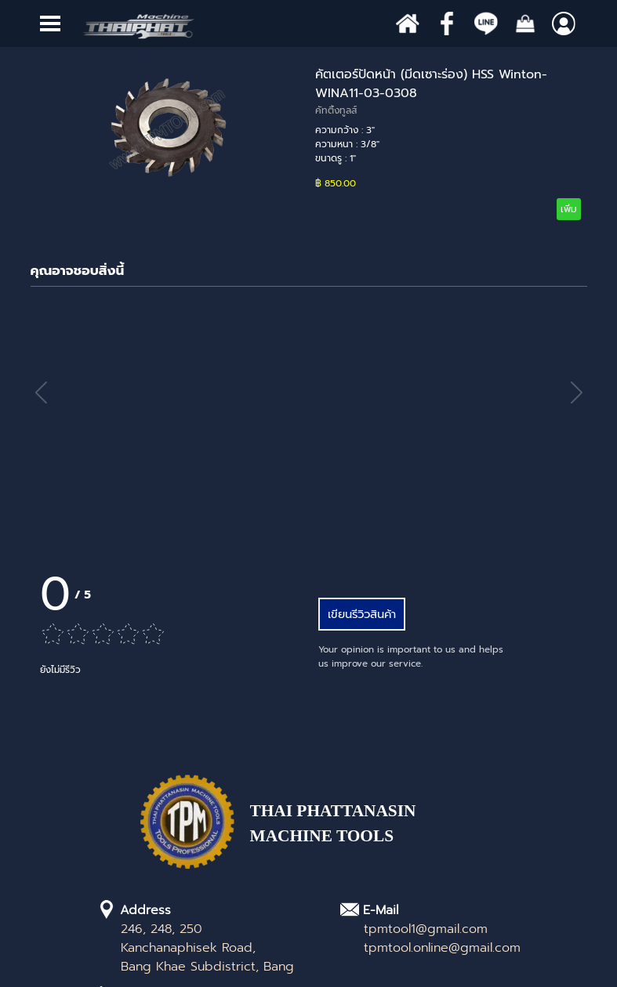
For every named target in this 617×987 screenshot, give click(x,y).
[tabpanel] (363, 832)
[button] (576, 392)
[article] (309, 142)
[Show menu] (50, 23)
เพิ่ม (569, 209)
